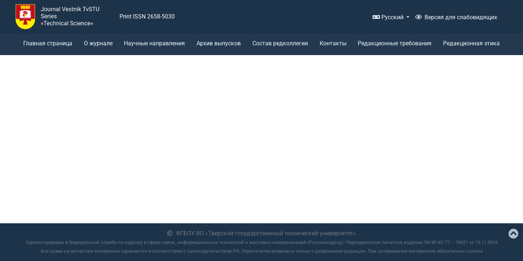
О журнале (98, 43)
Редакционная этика (471, 43)
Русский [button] (389, 17)
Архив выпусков (218, 43)
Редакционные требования (394, 43)
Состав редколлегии (280, 43)
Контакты (333, 43)
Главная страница (47, 43)
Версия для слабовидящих (456, 17)
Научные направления (154, 43)
